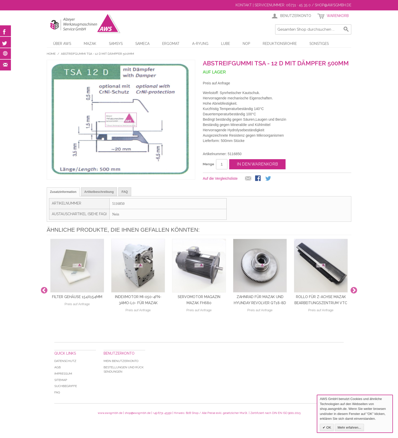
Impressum (63, 373)
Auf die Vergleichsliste (220, 178)
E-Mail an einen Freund (248, 178)
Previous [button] (44, 290)
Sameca (142, 44)
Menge (208, 164)
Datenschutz (65, 361)
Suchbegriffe (65, 386)
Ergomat (170, 44)
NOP (246, 44)
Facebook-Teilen (258, 178)
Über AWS (62, 44)
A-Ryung (200, 44)
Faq (57, 392)
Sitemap (60, 380)
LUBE (225, 44)
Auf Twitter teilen (268, 178)
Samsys (116, 44)
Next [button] (354, 290)
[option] (77, 290)
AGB (57, 367)
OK (328, 427)
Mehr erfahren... (349, 427)
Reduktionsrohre (280, 44)
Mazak (90, 44)
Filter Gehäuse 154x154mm (77, 297)
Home (51, 54)
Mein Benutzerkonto (121, 361)
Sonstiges (319, 44)
